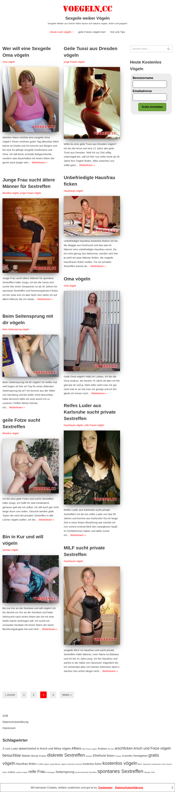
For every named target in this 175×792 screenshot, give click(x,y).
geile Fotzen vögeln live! (92, 32)
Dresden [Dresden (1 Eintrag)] (89, 756)
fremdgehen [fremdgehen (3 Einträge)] (140, 756)
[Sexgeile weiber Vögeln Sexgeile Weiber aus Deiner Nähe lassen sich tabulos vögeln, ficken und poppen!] (87, 14)
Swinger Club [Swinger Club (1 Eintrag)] (149, 772)
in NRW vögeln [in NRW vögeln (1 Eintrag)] (43, 764)
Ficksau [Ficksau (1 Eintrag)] (118, 756)
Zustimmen (105, 787)
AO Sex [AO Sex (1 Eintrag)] (111, 749)
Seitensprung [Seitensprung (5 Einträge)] (64, 772)
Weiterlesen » (19, 169)
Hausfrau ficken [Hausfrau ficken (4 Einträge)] (26, 764)
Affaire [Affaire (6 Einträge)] (76, 748)
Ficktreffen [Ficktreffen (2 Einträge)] (127, 756)
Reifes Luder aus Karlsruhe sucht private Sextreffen (90, 412)
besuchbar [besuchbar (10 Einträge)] (11, 755)
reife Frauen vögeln (95, 425)
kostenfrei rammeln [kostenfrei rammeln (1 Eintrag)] (74, 764)
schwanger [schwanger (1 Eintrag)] (50, 772)
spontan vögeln (10, 550)
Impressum (9, 728)
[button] (72, 32)
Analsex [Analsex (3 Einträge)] (102, 748)
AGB (5, 716)
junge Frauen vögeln (75, 62)
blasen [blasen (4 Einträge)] (26, 756)
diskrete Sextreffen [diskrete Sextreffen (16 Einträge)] (66, 755)
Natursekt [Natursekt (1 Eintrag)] (147, 764)
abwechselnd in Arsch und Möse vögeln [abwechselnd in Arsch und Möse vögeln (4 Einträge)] (45, 748)
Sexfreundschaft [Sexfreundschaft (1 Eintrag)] (81, 772)
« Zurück (10, 694)
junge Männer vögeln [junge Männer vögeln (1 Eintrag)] (58, 764)
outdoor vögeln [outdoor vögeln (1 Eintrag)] (22, 772)
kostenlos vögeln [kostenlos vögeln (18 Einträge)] (119, 763)
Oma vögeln (8, 62)
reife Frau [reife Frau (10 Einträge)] (36, 771)
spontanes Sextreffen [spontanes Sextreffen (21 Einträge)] (120, 771)
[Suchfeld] (147, 48)
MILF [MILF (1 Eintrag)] (140, 764)
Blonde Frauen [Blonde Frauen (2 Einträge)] (38, 756)
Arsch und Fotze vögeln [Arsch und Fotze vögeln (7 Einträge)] (152, 749)
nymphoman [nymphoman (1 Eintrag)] (156, 764)
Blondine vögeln (10, 193)
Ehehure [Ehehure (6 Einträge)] (99, 756)
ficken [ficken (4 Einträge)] (110, 756)
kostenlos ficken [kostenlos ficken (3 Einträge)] (92, 763)
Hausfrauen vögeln (74, 191)
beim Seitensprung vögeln (16, 329)
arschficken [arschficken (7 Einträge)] (124, 749)
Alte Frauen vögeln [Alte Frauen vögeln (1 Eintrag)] (89, 749)
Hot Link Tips (118, 32)
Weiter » (68, 694)
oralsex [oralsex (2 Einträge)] (11, 772)
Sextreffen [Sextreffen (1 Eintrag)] (93, 772)
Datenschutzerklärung (15, 722)
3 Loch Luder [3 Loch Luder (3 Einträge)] (10, 748)
